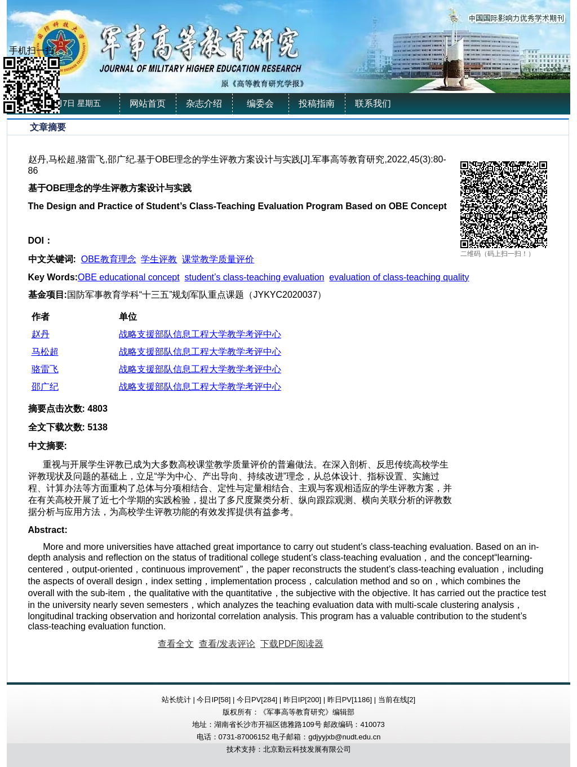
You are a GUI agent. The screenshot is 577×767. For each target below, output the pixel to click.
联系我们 (373, 103)
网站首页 (148, 103)
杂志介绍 (204, 103)
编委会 (260, 103)
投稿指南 (317, 103)
